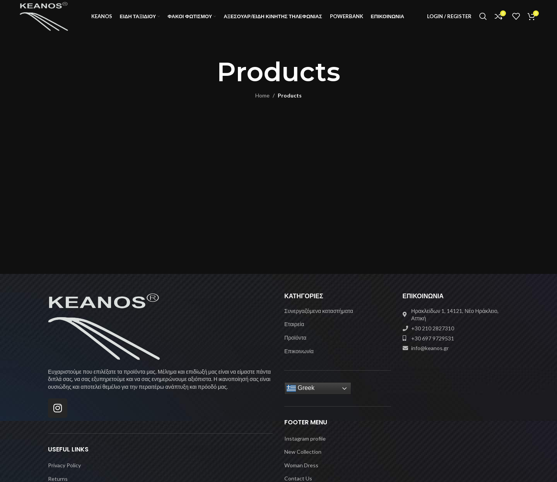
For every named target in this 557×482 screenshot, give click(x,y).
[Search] (483, 20)
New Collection (302, 459)
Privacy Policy (64, 473)
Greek (300, 396)
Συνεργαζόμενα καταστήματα (318, 318)
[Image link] (104, 333)
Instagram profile (305, 446)
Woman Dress (301, 473)
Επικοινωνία (299, 359)
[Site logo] (50, 19)
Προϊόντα (295, 345)
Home (262, 103)
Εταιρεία (294, 332)
